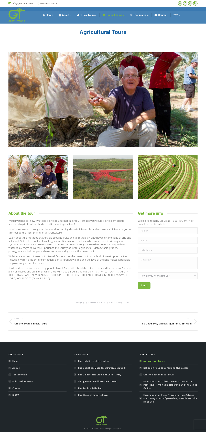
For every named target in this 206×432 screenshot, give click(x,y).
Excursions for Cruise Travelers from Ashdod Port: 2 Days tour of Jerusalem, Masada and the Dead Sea (170, 398)
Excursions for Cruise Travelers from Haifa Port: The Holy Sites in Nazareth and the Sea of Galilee (170, 385)
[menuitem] (48, 15)
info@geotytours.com (21, 3)
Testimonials (19, 374)
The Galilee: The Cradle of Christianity (99, 374)
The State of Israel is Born (93, 394)
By (109, 302)
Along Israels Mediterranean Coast (97, 381)
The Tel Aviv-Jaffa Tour (90, 388)
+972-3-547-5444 (47, 3)
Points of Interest (22, 381)
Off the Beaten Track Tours (159, 374)
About (16, 367)
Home (15, 361)
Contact (17, 388)
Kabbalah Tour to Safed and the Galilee (165, 367)
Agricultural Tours (154, 361)
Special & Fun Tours (94, 302)
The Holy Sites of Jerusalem (93, 361)
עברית (15, 394)
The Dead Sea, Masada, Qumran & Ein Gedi (102, 367)
